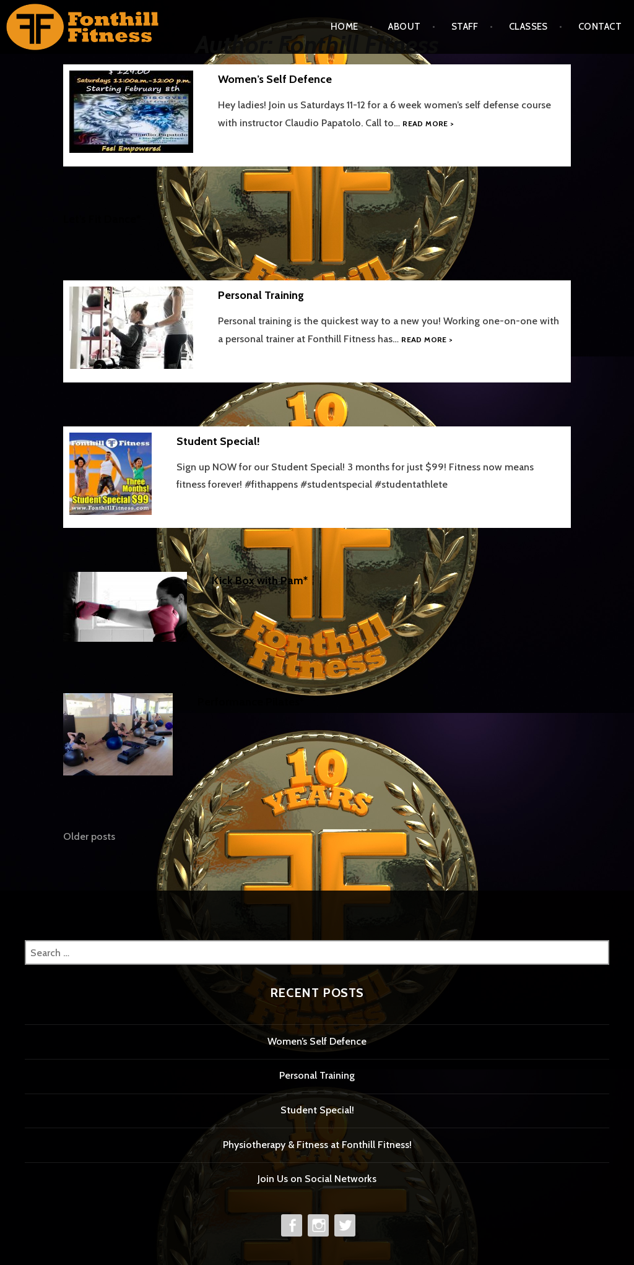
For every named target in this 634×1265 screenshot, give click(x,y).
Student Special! (218, 441)
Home (344, 26)
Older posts (89, 836)
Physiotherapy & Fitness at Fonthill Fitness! (317, 1145)
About (404, 26)
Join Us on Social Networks (317, 1179)
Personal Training (261, 295)
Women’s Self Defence (275, 79)
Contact (600, 26)
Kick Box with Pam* (260, 580)
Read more (428, 123)
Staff (465, 26)
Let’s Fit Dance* (102, 219)
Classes (528, 26)
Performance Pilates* (251, 702)
